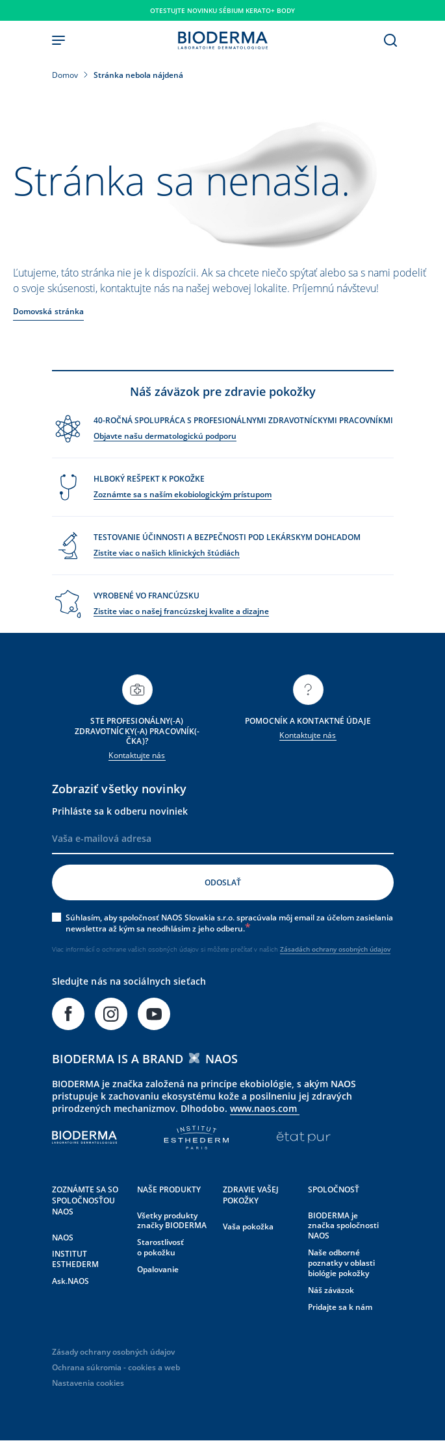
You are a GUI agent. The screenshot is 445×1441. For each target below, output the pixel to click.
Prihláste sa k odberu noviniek (120, 811)
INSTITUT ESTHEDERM (75, 1259)
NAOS (62, 1237)
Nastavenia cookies (88, 1382)
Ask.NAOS (70, 1281)
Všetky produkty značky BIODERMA (172, 1220)
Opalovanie (158, 1269)
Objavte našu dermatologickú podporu (165, 435)
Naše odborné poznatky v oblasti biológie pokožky (341, 1263)
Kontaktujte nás (136, 755)
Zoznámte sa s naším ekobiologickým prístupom (183, 494)
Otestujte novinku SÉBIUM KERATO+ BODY (222, 10)
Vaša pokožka (248, 1226)
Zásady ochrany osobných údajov (113, 1351)
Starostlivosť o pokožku (160, 1247)
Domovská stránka (48, 311)
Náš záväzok (331, 1290)
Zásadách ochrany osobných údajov (335, 949)
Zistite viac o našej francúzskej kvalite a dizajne (181, 611)
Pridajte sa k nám (340, 1306)
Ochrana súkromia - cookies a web (116, 1367)
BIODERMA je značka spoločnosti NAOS (343, 1226)
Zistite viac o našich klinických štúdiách (167, 552)
